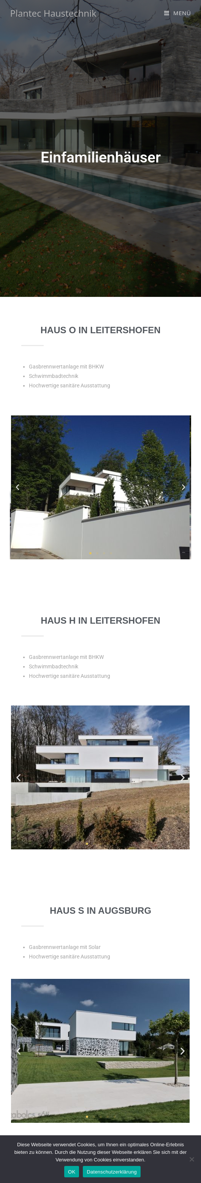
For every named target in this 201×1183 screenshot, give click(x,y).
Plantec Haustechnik (53, 13)
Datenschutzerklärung (111, 1172)
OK (71, 1172)
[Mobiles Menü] (177, 13)
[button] (17, 487)
